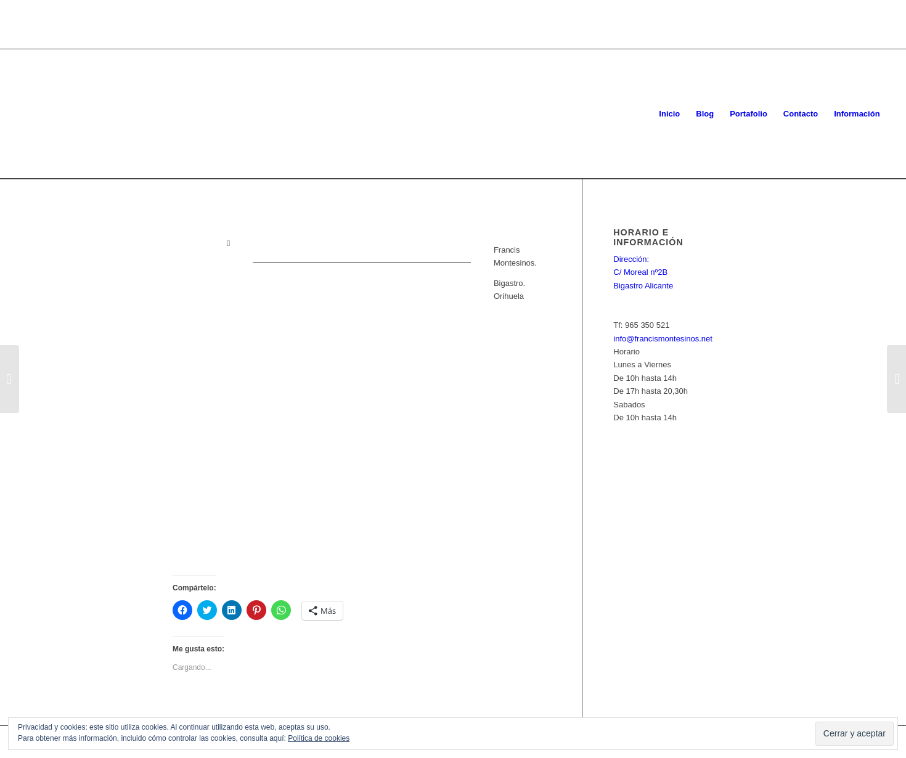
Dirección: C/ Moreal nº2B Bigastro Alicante (643, 272)
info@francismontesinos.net (662, 338)
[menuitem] (669, 114)
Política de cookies (318, 738)
